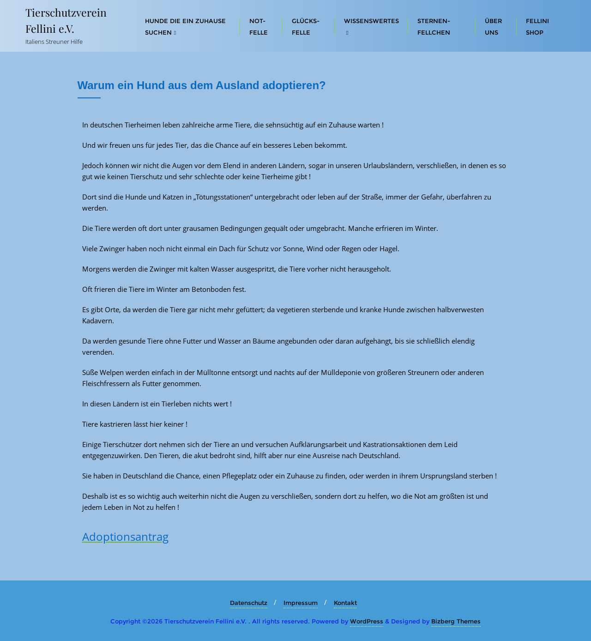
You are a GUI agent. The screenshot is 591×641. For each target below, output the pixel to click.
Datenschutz (248, 602)
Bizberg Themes (456, 621)
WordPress (366, 621)
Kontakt (345, 602)
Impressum (300, 602)
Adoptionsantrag (125, 536)
